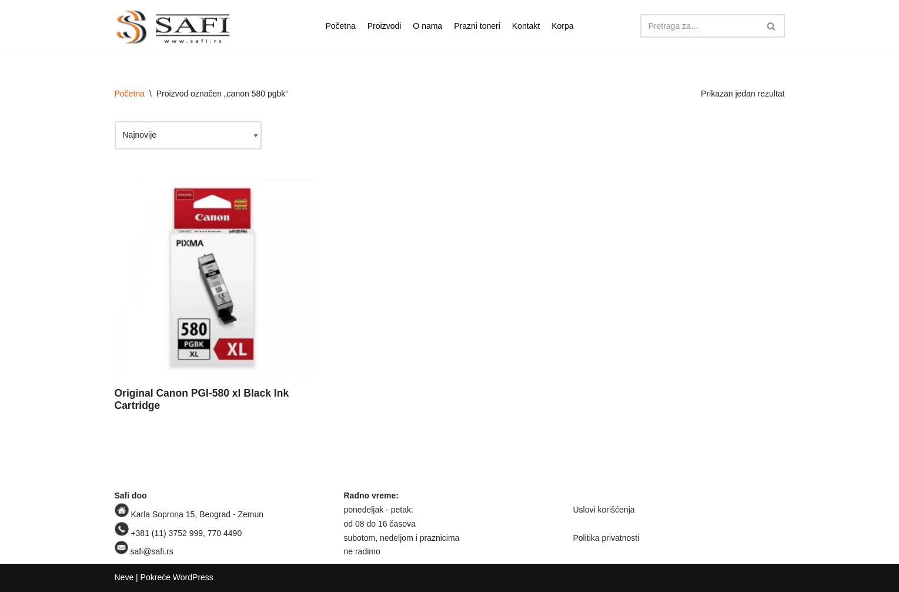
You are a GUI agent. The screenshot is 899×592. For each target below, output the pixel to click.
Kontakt (526, 26)
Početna (340, 26)
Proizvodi (384, 26)
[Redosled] (188, 135)
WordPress (193, 577)
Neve (124, 577)
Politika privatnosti (606, 538)
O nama (427, 26)
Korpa (562, 26)
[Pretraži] (699, 26)
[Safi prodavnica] (173, 27)
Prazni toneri (477, 26)
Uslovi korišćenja (604, 509)
